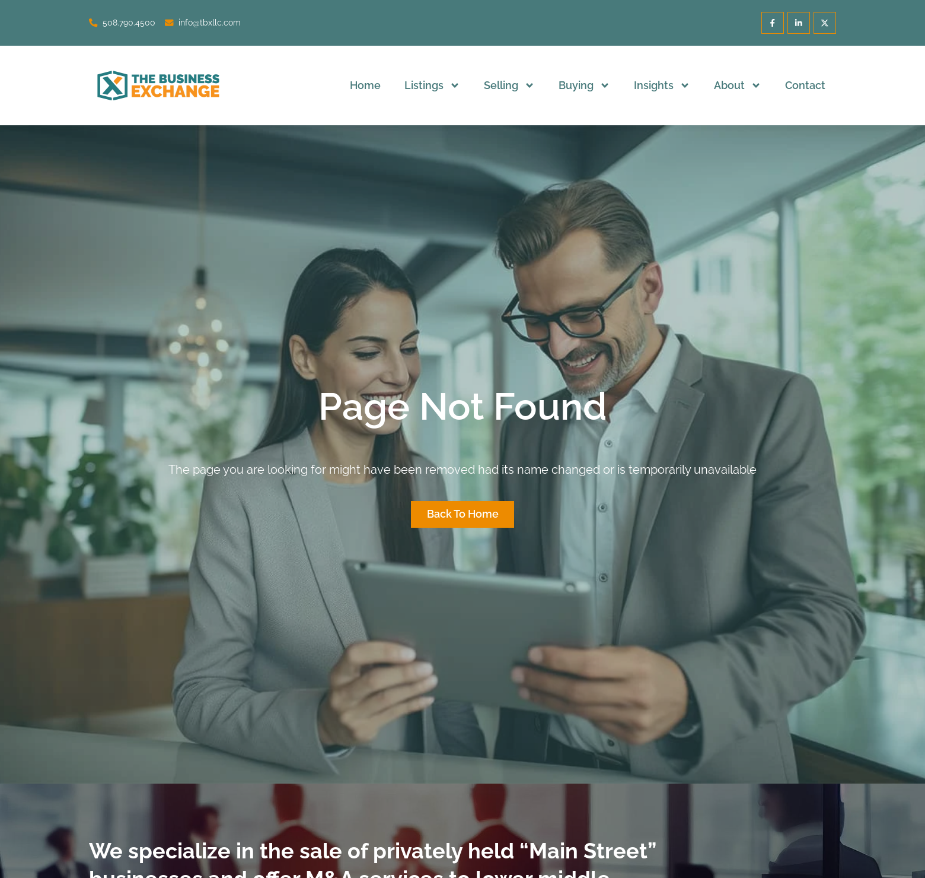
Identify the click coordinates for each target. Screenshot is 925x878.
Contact (805, 85)
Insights (662, 85)
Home (365, 85)
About (737, 85)
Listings (432, 85)
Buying (584, 85)
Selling (509, 85)
